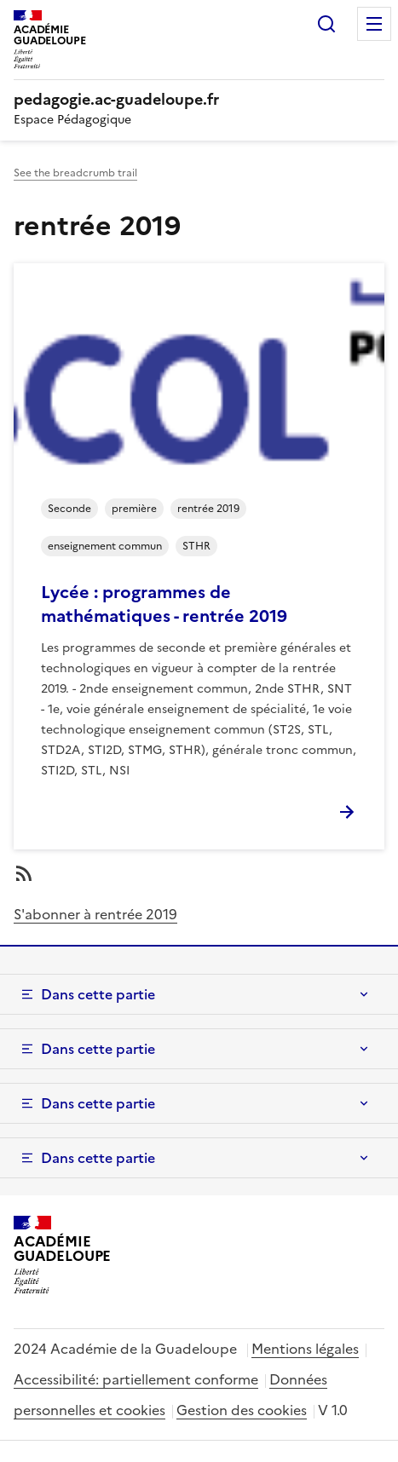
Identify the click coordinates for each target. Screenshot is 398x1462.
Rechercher (326, 24)
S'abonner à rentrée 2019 (95, 914)
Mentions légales (305, 1348)
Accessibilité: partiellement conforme (136, 1379)
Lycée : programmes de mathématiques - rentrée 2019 (164, 604)
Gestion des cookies (241, 1410)
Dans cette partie (98, 994)
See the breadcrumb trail (75, 173)
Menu (374, 24)
